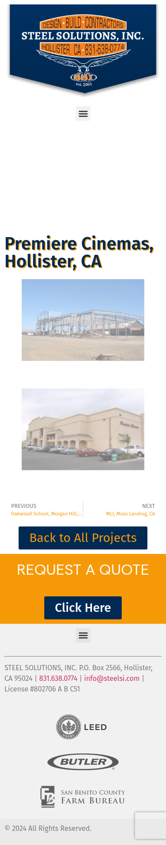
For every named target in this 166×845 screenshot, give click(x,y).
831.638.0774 (58, 678)
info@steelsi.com (112, 678)
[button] (83, 113)
